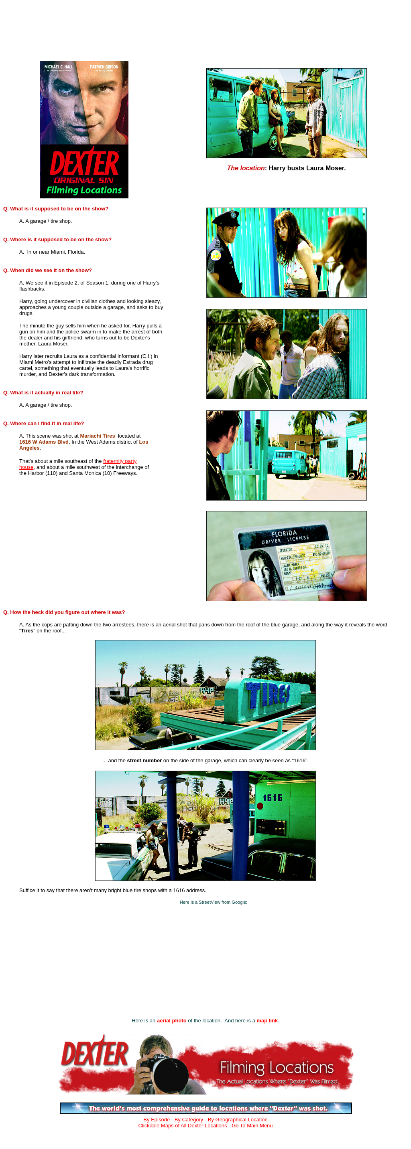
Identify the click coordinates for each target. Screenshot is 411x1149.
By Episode (156, 1120)
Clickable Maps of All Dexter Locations (182, 1126)
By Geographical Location (238, 1120)
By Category (189, 1120)
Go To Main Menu (252, 1126)
